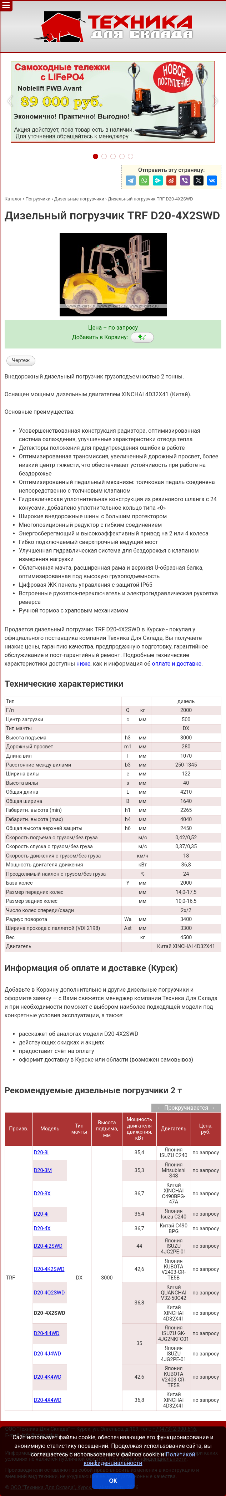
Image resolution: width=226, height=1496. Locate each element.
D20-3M (43, 1170)
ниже (83, 663)
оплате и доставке (177, 663)
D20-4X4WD (47, 1400)
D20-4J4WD (47, 1354)
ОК (113, 1481)
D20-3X (42, 1194)
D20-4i (41, 1214)
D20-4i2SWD (48, 1246)
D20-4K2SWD (49, 1269)
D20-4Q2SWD (49, 1293)
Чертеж (21, 360)
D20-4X (42, 1229)
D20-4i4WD (46, 1333)
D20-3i (41, 1153)
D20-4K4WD (47, 1377)
